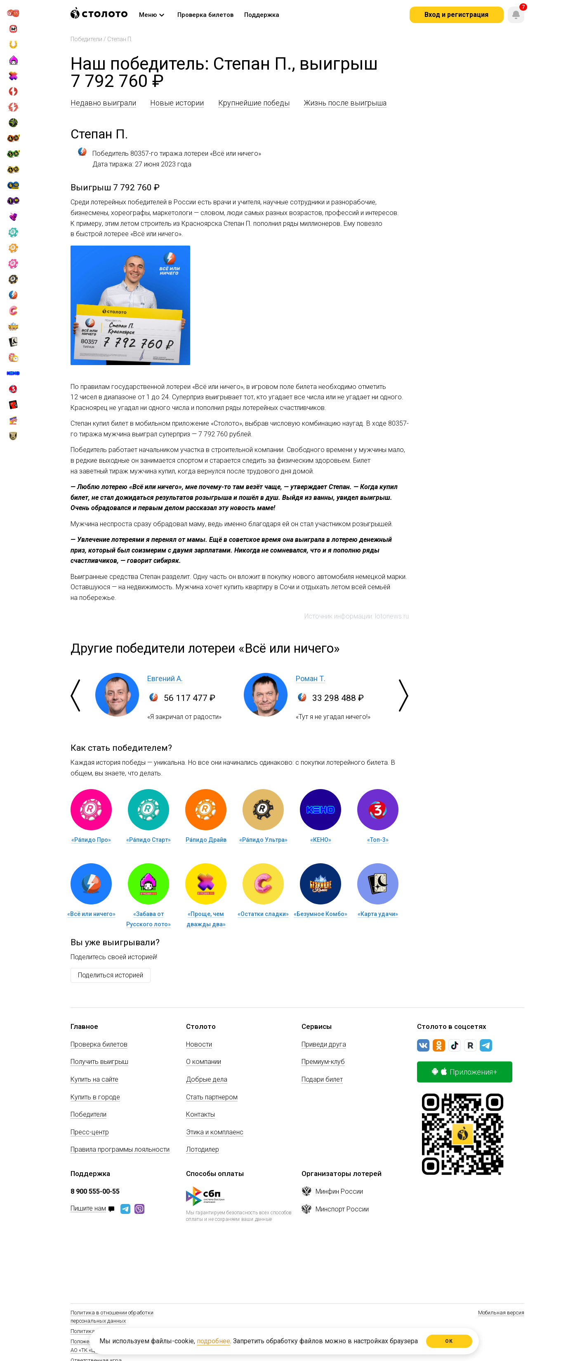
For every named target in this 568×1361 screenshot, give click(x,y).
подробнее (213, 1341)
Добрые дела (206, 1079)
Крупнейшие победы (254, 102)
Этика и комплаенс (214, 1132)
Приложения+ (464, 1072)
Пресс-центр (90, 1132)
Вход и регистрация (456, 15)
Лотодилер (202, 1149)
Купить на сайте (94, 1079)
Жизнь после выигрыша (345, 102)
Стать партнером (212, 1097)
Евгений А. (165, 678)
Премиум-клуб (323, 1062)
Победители (86, 39)
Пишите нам (88, 1208)
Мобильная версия (501, 1312)
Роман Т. (310, 678)
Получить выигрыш (99, 1062)
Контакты (200, 1114)
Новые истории (177, 102)
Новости (199, 1044)
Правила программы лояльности (120, 1149)
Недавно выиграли (103, 102)
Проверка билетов (99, 1044)
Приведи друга (324, 1044)
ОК (449, 1341)
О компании (203, 1062)
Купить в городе (95, 1097)
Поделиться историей (110, 975)
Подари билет (322, 1079)
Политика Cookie (91, 1331)
